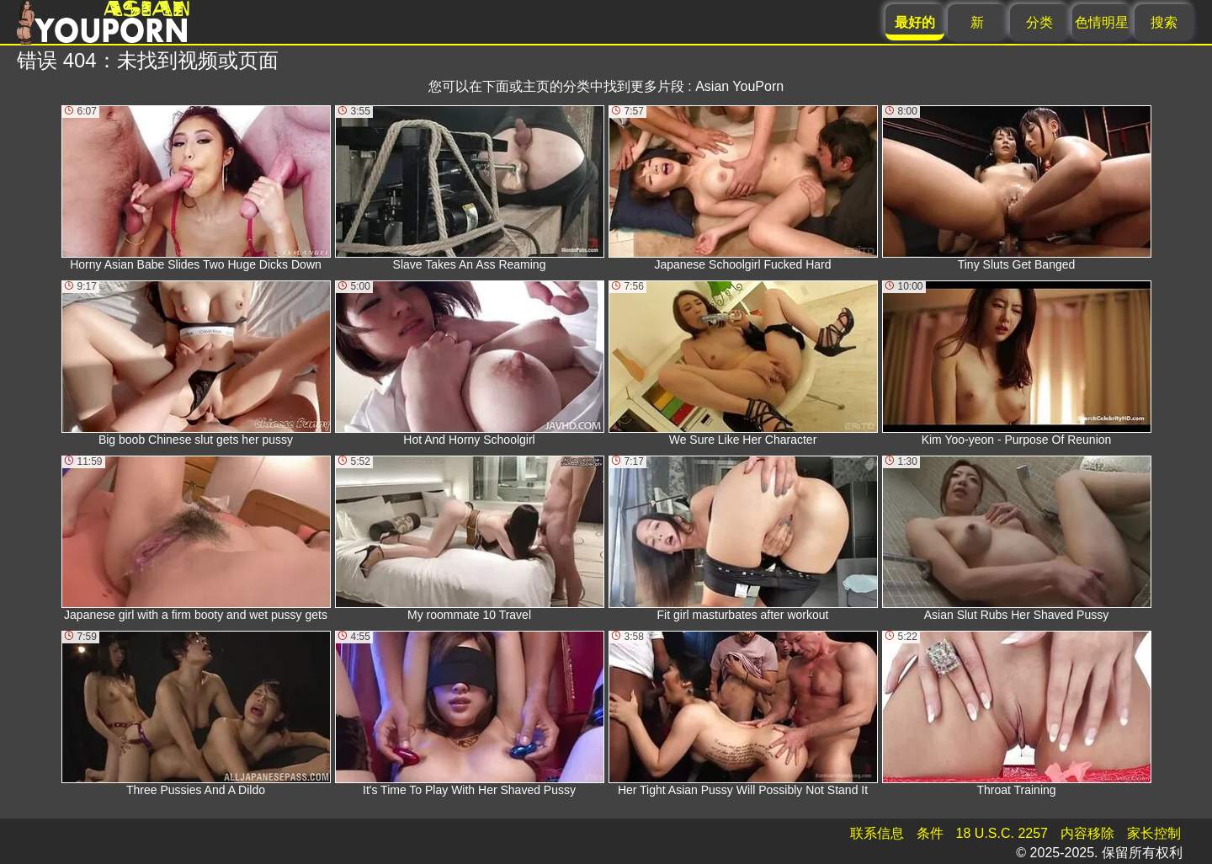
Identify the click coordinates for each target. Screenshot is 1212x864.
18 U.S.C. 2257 (1002, 833)
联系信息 (877, 833)
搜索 (1164, 22)
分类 (1039, 22)
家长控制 (1154, 833)
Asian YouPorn (739, 86)
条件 (930, 833)
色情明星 (1102, 22)
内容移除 (1087, 833)
